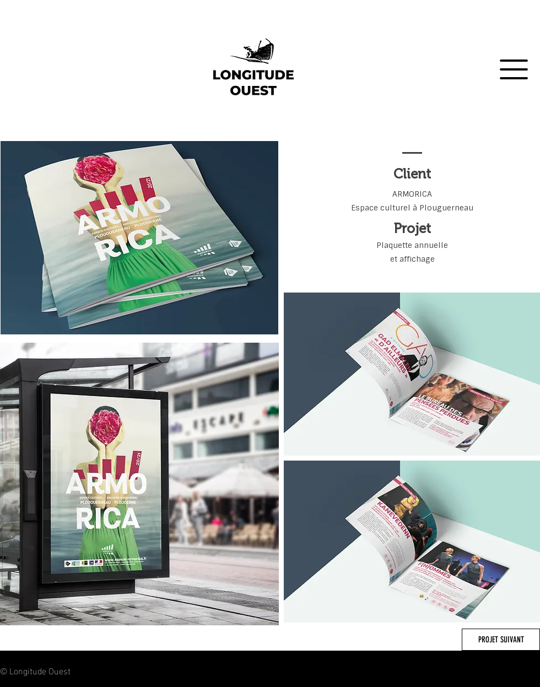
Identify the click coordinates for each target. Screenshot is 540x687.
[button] (514, 69)
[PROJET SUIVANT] (501, 640)
